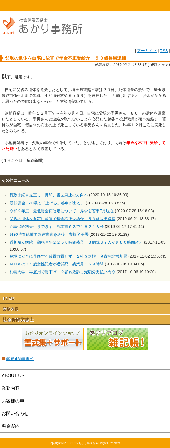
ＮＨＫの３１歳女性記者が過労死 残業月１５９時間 (57, 264)
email (106, 5)
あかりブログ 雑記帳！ (117, 339)
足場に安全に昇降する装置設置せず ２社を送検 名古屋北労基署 (68, 256)
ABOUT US (13, 375)
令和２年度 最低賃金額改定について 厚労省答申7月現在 (62, 211)
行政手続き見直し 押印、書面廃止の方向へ (49, 195)
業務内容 (10, 309)
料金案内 (11, 426)
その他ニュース (15, 180)
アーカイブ (147, 50)
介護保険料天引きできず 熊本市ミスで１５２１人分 (57, 226)
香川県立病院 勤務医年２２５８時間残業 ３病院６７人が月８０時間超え (76, 242)
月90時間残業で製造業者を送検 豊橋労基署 (49, 234)
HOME (21, 5)
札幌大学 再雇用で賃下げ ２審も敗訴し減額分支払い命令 (62, 272)
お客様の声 (13, 400)
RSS (164, 50)
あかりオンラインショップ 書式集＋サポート (53, 339)
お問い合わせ (15, 413)
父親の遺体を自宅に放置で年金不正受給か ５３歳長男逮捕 (62, 218)
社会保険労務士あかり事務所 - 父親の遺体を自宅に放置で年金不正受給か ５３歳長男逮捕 (45, 39)
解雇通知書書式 (20, 358)
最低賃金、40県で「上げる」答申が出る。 (47, 203)
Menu (148, 5)
